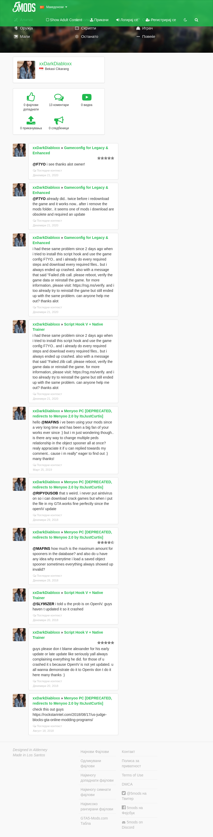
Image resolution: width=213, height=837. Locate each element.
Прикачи (99, 20)
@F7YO (39, 164)
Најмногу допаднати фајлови (97, 777)
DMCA (127, 784)
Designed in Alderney (30, 750)
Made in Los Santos (29, 755)
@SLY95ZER (43, 604)
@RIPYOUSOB (45, 493)
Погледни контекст (47, 170)
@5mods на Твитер (134, 796)
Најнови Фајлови (95, 752)
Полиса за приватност (131, 763)
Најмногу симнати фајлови (96, 792)
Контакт (128, 752)
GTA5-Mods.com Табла (94, 821)
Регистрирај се (161, 20)
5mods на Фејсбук (132, 810)
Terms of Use (132, 775)
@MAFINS (50, 422)
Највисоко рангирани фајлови (97, 806)
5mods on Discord (132, 824)
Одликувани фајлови (91, 763)
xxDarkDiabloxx (55, 63)
